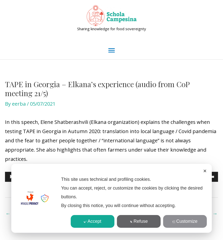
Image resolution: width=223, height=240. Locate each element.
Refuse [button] (139, 221)
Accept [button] (92, 221)
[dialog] (111, 198)
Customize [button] (185, 221)
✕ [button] (205, 171)
